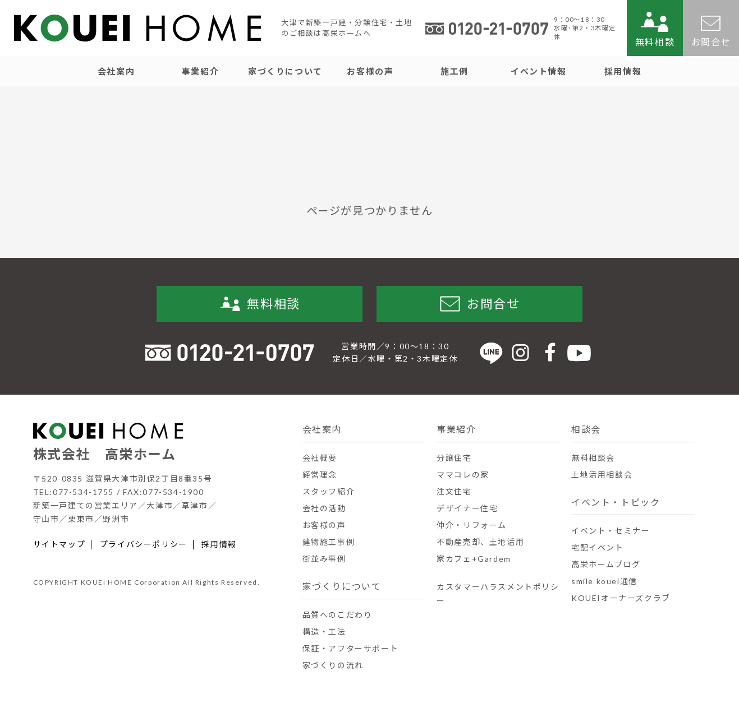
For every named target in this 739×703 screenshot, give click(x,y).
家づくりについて (342, 586)
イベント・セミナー (610, 530)
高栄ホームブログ (606, 564)
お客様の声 (324, 525)
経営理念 (319, 474)
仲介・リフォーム (472, 525)
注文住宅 (454, 491)
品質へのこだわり (337, 614)
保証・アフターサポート (350, 648)
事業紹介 (456, 429)
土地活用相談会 (601, 474)
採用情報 (218, 544)
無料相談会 (593, 457)
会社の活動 (324, 508)
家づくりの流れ (333, 665)
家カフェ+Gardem (474, 558)
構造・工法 (324, 631)
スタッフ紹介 (328, 491)
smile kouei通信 (604, 581)
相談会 (586, 429)
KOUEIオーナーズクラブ (621, 598)
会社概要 (319, 457)
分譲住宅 (454, 457)
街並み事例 (324, 558)
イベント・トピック (615, 502)
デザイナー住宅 (467, 508)
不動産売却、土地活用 (480, 542)
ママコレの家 (463, 474)
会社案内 (322, 429)
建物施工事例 (328, 542)
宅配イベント (597, 547)
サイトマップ (59, 544)
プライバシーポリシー (143, 544)
